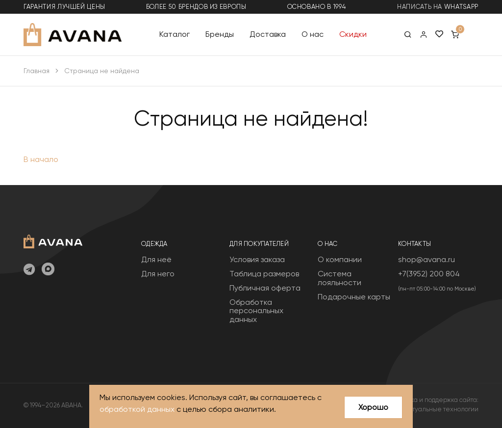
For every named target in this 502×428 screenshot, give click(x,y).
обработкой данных (137, 409)
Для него (158, 273)
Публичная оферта (265, 288)
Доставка (268, 34)
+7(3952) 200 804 (429, 273)
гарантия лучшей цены (64, 6)
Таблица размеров (264, 273)
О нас (312, 34)
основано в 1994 (316, 6)
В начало (41, 159)
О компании (340, 259)
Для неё (156, 259)
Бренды (219, 34)
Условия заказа (257, 259)
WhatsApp (461, 6)
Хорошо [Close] (373, 407)
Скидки (353, 34)
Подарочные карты (354, 296)
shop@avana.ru (426, 259)
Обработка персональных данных (256, 310)
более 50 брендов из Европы (196, 6)
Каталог (174, 34)
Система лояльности (339, 278)
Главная (37, 71)
